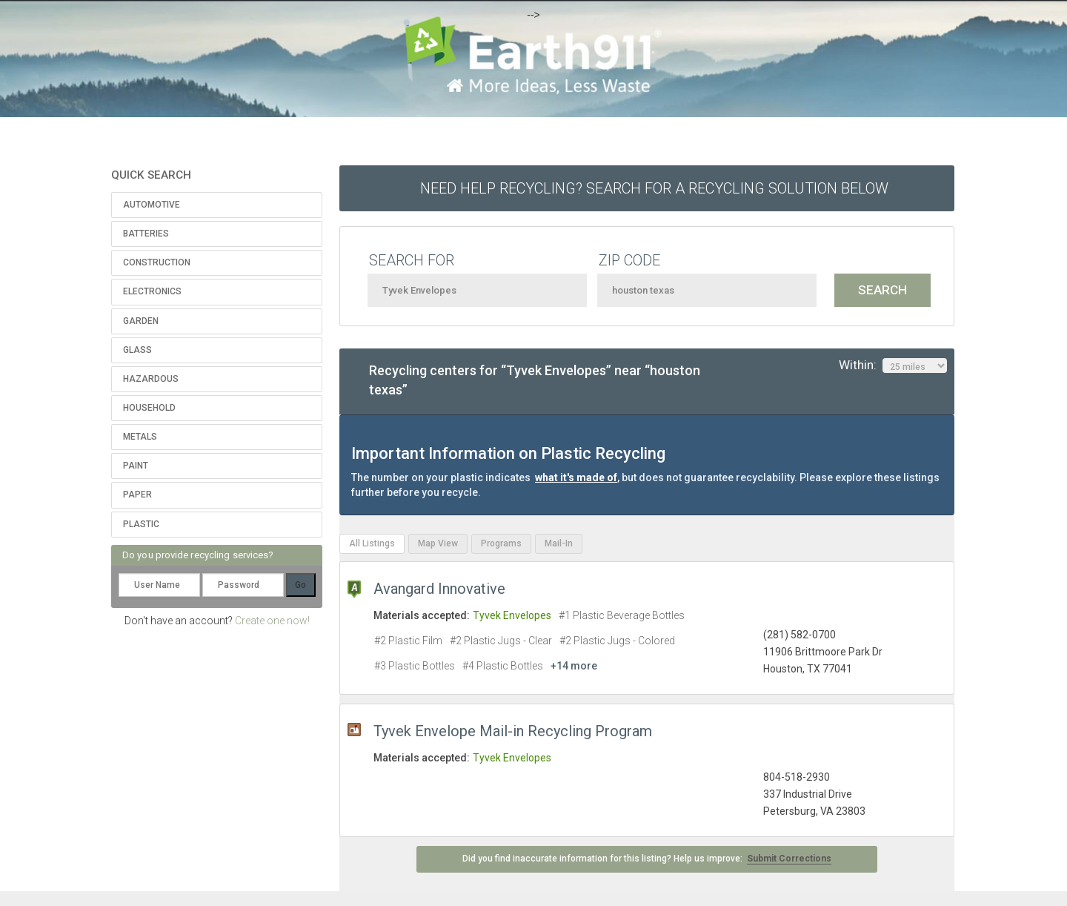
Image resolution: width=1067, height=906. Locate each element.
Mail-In (559, 543)
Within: (893, 365)
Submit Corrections (789, 858)
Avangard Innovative (439, 589)
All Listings (372, 543)
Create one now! (272, 620)
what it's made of (576, 477)
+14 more (574, 666)
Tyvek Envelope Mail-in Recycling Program (512, 731)
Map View (438, 543)
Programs (501, 543)
